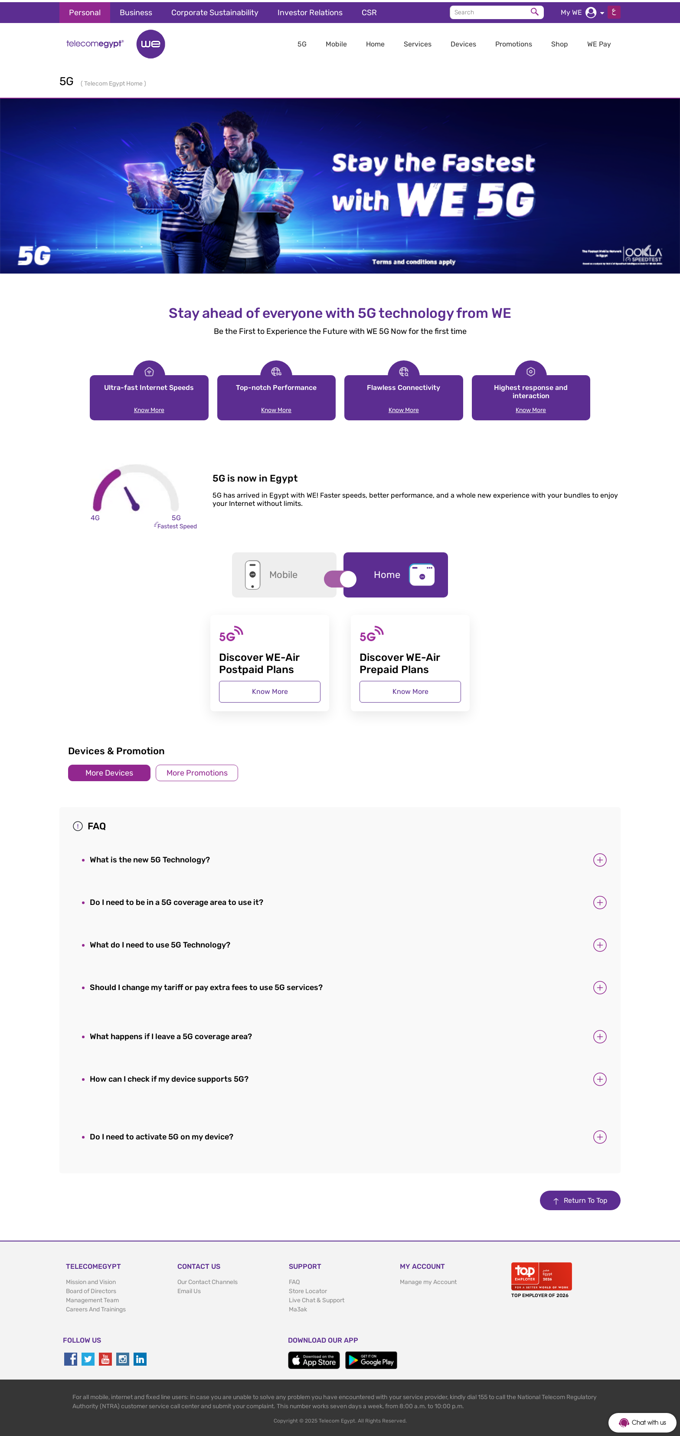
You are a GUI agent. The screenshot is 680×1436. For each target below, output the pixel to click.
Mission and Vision (91, 1280)
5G (302, 42)
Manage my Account (428, 1280)
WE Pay (599, 42)
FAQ (294, 1280)
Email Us (189, 1289)
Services (418, 42)
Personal (85, 10)
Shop (559, 42)
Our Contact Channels (207, 1280)
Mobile (336, 42)
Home (375, 42)
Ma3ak (298, 1307)
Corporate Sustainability (214, 10)
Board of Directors (91, 1289)
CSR (369, 10)
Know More (149, 408)
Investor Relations (310, 10)
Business (136, 10)
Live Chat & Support (316, 1298)
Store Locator (308, 1289)
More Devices (109, 771)
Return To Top (580, 1199)
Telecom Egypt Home (114, 81)
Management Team (92, 1298)
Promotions (513, 42)
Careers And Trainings (96, 1307)
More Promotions (197, 771)
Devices (463, 42)
